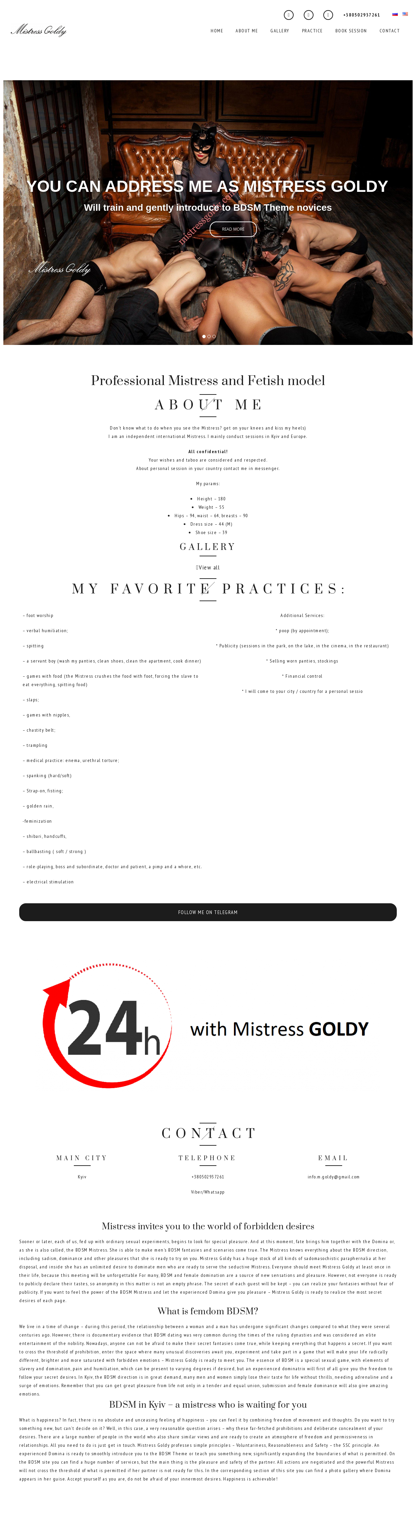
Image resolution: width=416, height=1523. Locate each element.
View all (209, 567)
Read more (233, 229)
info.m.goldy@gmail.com (334, 1177)
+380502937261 (362, 15)
